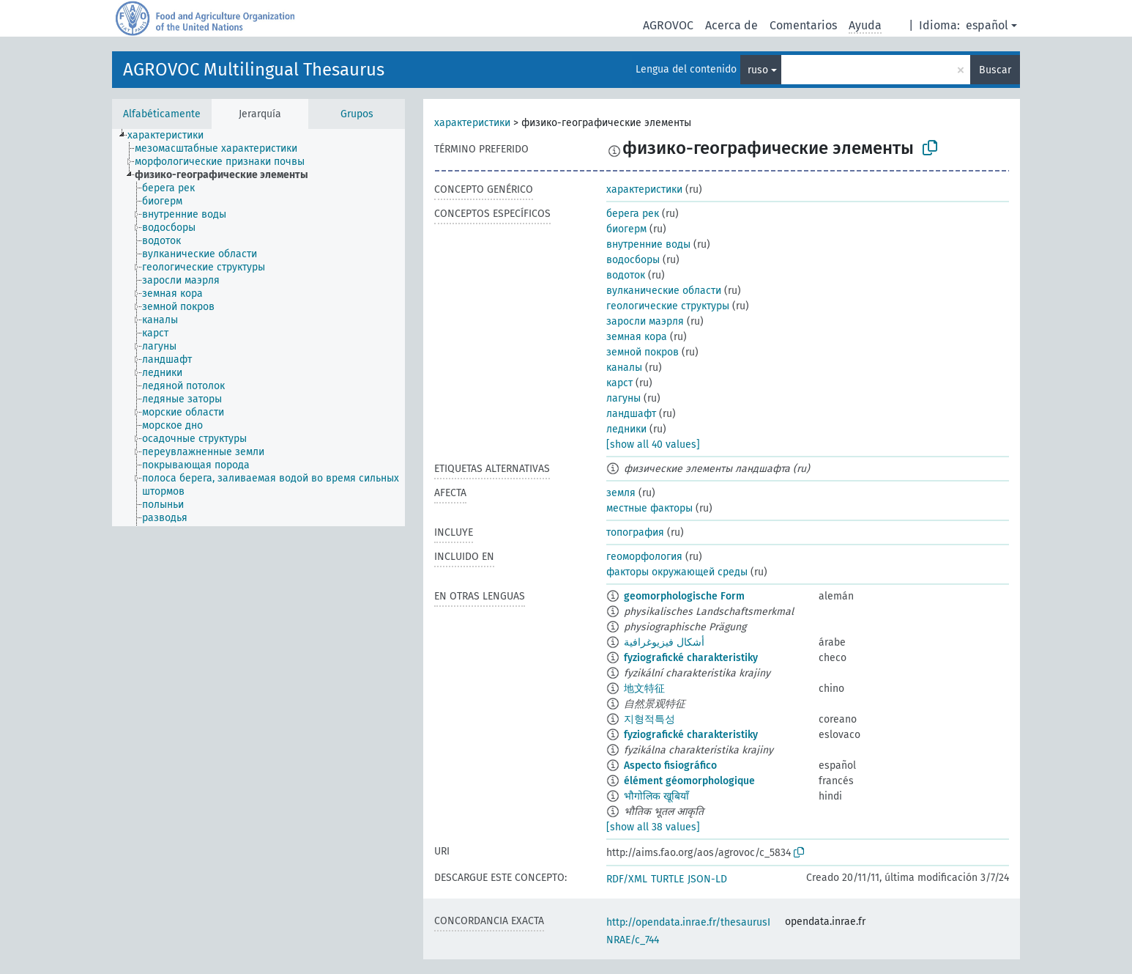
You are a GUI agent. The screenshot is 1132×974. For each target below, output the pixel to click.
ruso (758, 70)
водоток (625, 275)
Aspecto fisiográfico (670, 765)
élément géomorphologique (689, 781)
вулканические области (663, 290)
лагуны (623, 398)
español (987, 25)
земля (621, 493)
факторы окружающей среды (677, 572)
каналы (624, 367)
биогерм (626, 229)
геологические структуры (667, 306)
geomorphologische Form (684, 596)
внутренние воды (648, 244)
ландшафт (631, 413)
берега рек (632, 213)
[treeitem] (172, 135)
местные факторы (649, 508)
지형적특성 (649, 719)
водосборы (633, 260)
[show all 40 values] (653, 444)
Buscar (995, 70)
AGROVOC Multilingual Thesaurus (253, 69)
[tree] (258, 327)
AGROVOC (668, 25)
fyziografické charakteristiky (691, 658)
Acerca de (731, 25)
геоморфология (644, 556)
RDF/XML (626, 879)
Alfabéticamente (162, 114)
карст (619, 383)
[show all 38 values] (653, 827)
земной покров (642, 352)
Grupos (356, 114)
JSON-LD (707, 879)
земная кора (636, 337)
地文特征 (644, 688)
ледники (626, 429)
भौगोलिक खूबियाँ (656, 796)
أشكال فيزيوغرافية (664, 642)
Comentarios (803, 25)
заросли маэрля (645, 321)
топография (635, 532)
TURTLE (667, 879)
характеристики (472, 123)
